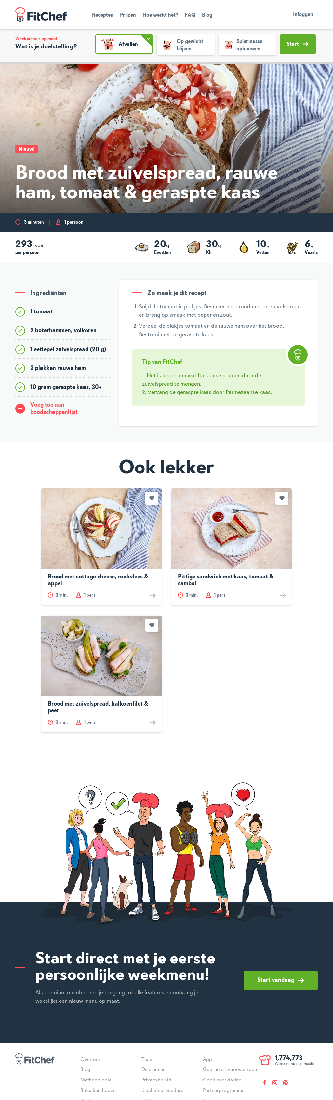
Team (147, 1059)
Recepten (102, 15)
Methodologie (96, 1080)
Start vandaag (280, 980)
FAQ (190, 15)
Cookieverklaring (222, 1080)
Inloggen (303, 14)
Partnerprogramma (224, 1090)
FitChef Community (41, 14)
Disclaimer (153, 1069)
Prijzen (128, 15)
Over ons (90, 1059)
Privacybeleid (156, 1080)
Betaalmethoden (98, 1090)
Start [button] (298, 44)
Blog (207, 15)
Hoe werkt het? (160, 15)
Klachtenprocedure (162, 1090)
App (207, 1059)
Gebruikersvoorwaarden (230, 1069)
